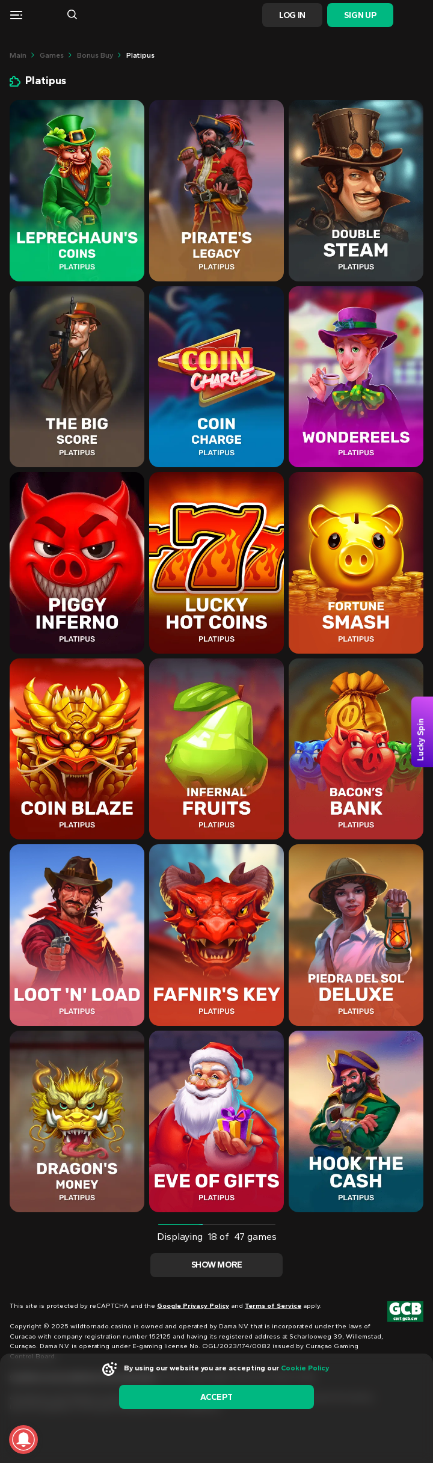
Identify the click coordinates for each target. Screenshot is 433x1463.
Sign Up (360, 15)
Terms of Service (273, 1306)
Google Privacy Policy (193, 1306)
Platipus (140, 55)
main (18, 55)
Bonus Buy (95, 55)
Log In (292, 15)
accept (216, 1397)
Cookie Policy (305, 1368)
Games (52, 55)
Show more (216, 1265)
